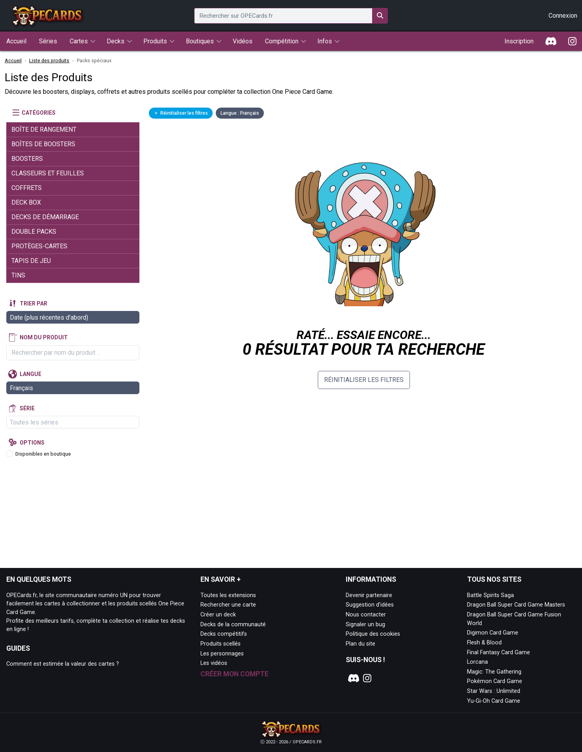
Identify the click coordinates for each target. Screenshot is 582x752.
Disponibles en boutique (43, 454)
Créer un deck (218, 614)
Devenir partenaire (369, 595)
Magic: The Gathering (494, 671)
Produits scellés (220, 643)
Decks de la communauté (233, 624)
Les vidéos (213, 663)
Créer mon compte (234, 674)
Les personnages (222, 653)
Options (32, 442)
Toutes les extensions (228, 595)
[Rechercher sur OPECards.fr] (380, 16)
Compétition (281, 41)
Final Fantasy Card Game (498, 652)
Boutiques (200, 41)
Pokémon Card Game (494, 681)
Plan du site (360, 643)
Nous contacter (366, 614)
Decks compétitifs (223, 634)
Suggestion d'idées (370, 604)
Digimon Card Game (492, 632)
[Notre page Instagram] (367, 678)
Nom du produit (44, 337)
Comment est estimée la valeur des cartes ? (62, 664)
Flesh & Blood (484, 642)
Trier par (33, 303)
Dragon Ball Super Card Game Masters (516, 604)
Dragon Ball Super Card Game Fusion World (514, 619)
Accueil (13, 60)
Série (27, 408)
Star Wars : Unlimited (493, 691)
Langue (30, 374)
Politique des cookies (373, 634)
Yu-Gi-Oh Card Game (493, 701)
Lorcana (477, 662)
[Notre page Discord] (352, 678)
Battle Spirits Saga (490, 595)
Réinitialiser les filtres (364, 379)
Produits (155, 41)
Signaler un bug (365, 624)
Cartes (79, 41)
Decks (115, 41)
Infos (324, 41)
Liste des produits (49, 60)
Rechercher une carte (228, 604)
